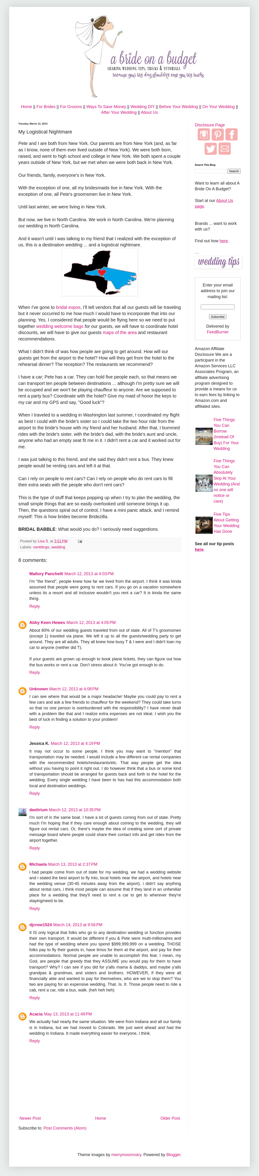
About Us (149, 112)
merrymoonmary (126, 1154)
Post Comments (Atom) (65, 1128)
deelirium (38, 810)
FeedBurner (218, 332)
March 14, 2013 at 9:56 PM (77, 925)
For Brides (45, 106)
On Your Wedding (218, 106)
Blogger (173, 1154)
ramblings (41, 547)
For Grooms (71, 106)
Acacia (36, 1014)
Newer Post (30, 1118)
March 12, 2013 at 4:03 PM (89, 574)
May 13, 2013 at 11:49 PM (68, 1014)
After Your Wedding (119, 112)
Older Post (170, 1118)
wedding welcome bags (59, 326)
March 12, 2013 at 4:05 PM (91, 622)
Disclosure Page (210, 125)
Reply (34, 606)
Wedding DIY (142, 106)
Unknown (38, 689)
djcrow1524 (40, 925)
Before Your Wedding (178, 106)
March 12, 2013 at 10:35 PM (75, 810)
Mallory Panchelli (46, 574)
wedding (58, 547)
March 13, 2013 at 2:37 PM (72, 864)
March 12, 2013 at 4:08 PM (74, 689)
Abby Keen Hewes (47, 622)
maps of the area (120, 332)
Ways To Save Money (106, 106)
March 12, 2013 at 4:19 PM (75, 743)
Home (26, 106)
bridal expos (68, 307)
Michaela (38, 864)
